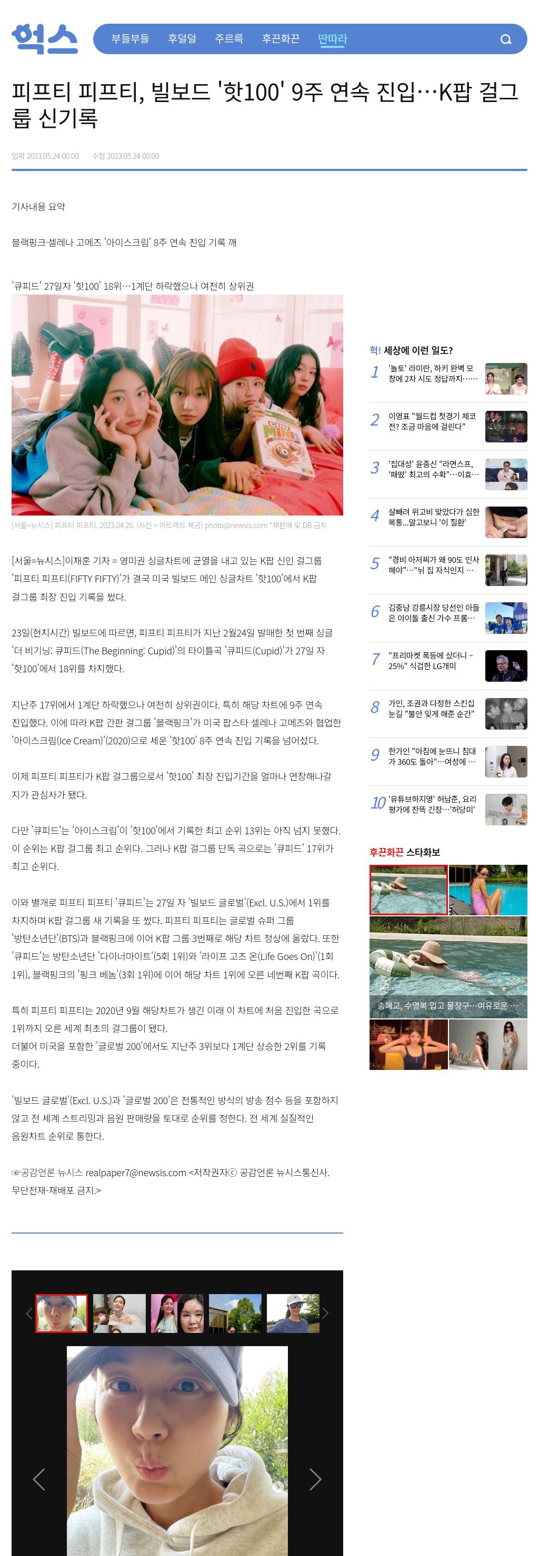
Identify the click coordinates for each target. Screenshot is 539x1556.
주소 (519, 152)
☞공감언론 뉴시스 (47, 1172)
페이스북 (452, 152)
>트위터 (474, 152)
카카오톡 (496, 152)
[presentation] (25, 1313)
